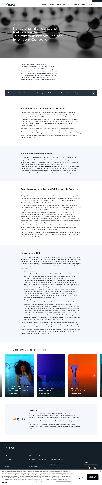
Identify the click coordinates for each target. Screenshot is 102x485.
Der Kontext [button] (11, 93)
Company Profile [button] (9, 459)
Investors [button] (7, 466)
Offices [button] (7, 463)
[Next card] (94, 376)
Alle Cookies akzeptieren (93, 477)
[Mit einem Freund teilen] (93, 93)
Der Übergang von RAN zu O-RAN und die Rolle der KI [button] (52, 93)
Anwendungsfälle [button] (76, 93)
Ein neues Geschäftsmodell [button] (26, 93)
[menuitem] (43, 4)
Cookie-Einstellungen (80, 477)
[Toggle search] (94, 4)
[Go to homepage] (10, 4)
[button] (90, 457)
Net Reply (33, 410)
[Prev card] (8, 376)
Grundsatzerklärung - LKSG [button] (57, 464)
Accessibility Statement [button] (56, 468)
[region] (51, 477)
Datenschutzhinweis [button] (37, 463)
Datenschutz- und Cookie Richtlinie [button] (37, 459)
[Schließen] (100, 471)
